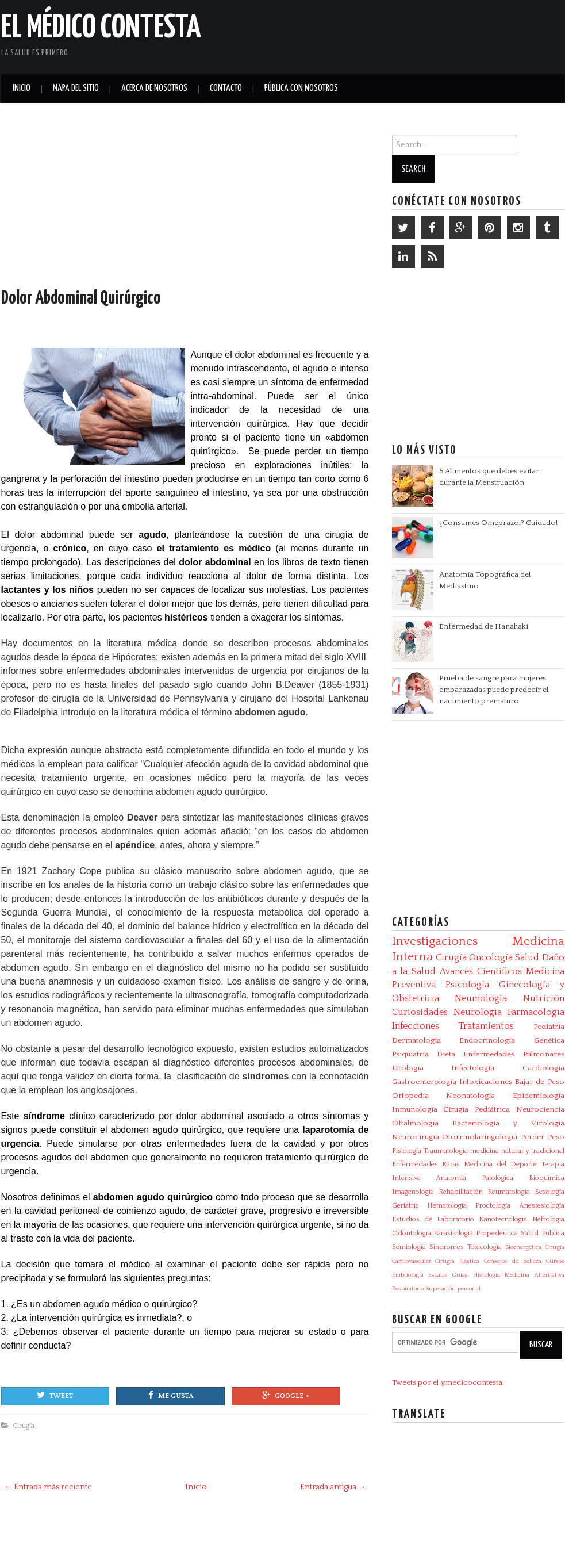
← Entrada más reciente (48, 1487)
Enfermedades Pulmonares (513, 1054)
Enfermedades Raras (426, 1164)
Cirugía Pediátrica (476, 1109)
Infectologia (472, 1068)
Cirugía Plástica (457, 1261)
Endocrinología (487, 1040)
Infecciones (415, 1026)
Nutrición (543, 998)
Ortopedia (410, 1095)
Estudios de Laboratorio (433, 1219)
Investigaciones (435, 941)
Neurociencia (540, 1109)
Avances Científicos (481, 971)
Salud (527, 957)
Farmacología (536, 1012)
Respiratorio (408, 1288)
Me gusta (170, 1395)
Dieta (446, 1054)
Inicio (21, 88)
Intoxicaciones (485, 1082)
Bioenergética (523, 1247)
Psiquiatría (410, 1054)
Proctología (492, 1205)
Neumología (481, 998)
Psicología (467, 984)
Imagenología (413, 1192)
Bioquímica (546, 1178)
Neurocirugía (415, 1137)
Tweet (55, 1395)
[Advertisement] (429, 34)
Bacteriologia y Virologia (508, 1123)
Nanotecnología (503, 1219)
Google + (285, 1395)
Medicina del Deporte (500, 1164)
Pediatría (548, 1026)
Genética (549, 1040)
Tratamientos (486, 1026)
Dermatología (416, 1040)
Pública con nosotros (301, 88)
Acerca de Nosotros (154, 88)
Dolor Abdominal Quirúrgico (81, 298)
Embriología (408, 1274)
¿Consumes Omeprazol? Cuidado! (498, 523)
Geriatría (405, 1205)
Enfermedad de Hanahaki (483, 626)
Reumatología (508, 1192)
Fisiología (406, 1151)
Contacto (226, 88)
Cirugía (23, 1426)
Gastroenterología (424, 1082)
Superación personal (453, 1288)
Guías (460, 1274)
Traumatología (446, 1151)
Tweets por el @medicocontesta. (448, 1382)
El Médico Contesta (101, 28)
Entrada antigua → (333, 1487)
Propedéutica (497, 1233)
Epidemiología (538, 1095)
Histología (486, 1274)
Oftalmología (415, 1123)
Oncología (491, 957)
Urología (408, 1068)
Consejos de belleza (512, 1261)
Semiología (409, 1247)
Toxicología (484, 1247)
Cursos (555, 1261)
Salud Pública (542, 1233)
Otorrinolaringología (479, 1137)
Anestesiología (541, 1205)
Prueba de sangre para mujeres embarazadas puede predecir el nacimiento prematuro (493, 689)
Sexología (549, 1192)
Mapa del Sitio (76, 88)
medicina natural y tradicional (517, 1151)
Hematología (447, 1205)
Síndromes (446, 1247)
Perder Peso (542, 1137)
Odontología (411, 1233)
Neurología (477, 1012)
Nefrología (548, 1219)
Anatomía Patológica (474, 1178)
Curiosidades (420, 1012)
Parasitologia (453, 1233)
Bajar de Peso (539, 1082)
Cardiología (543, 1068)
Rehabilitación (461, 1192)
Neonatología (470, 1095)
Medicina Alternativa (534, 1274)
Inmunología (414, 1109)
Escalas (438, 1274)
